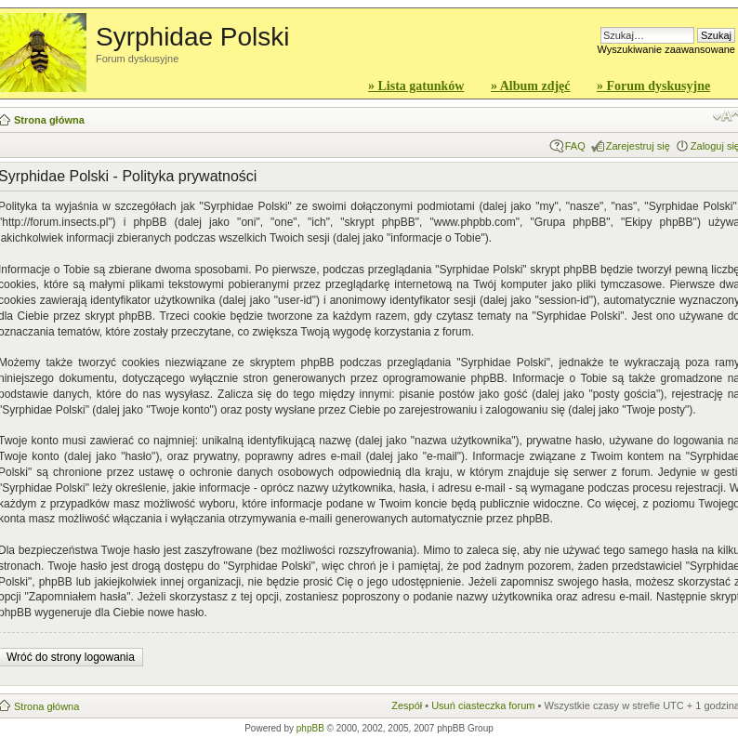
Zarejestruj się (638, 146)
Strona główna (49, 119)
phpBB (310, 728)
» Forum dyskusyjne (653, 86)
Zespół (406, 705)
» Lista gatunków (416, 86)
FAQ (575, 146)
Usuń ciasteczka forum (482, 705)
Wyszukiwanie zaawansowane (666, 49)
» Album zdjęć (531, 86)
